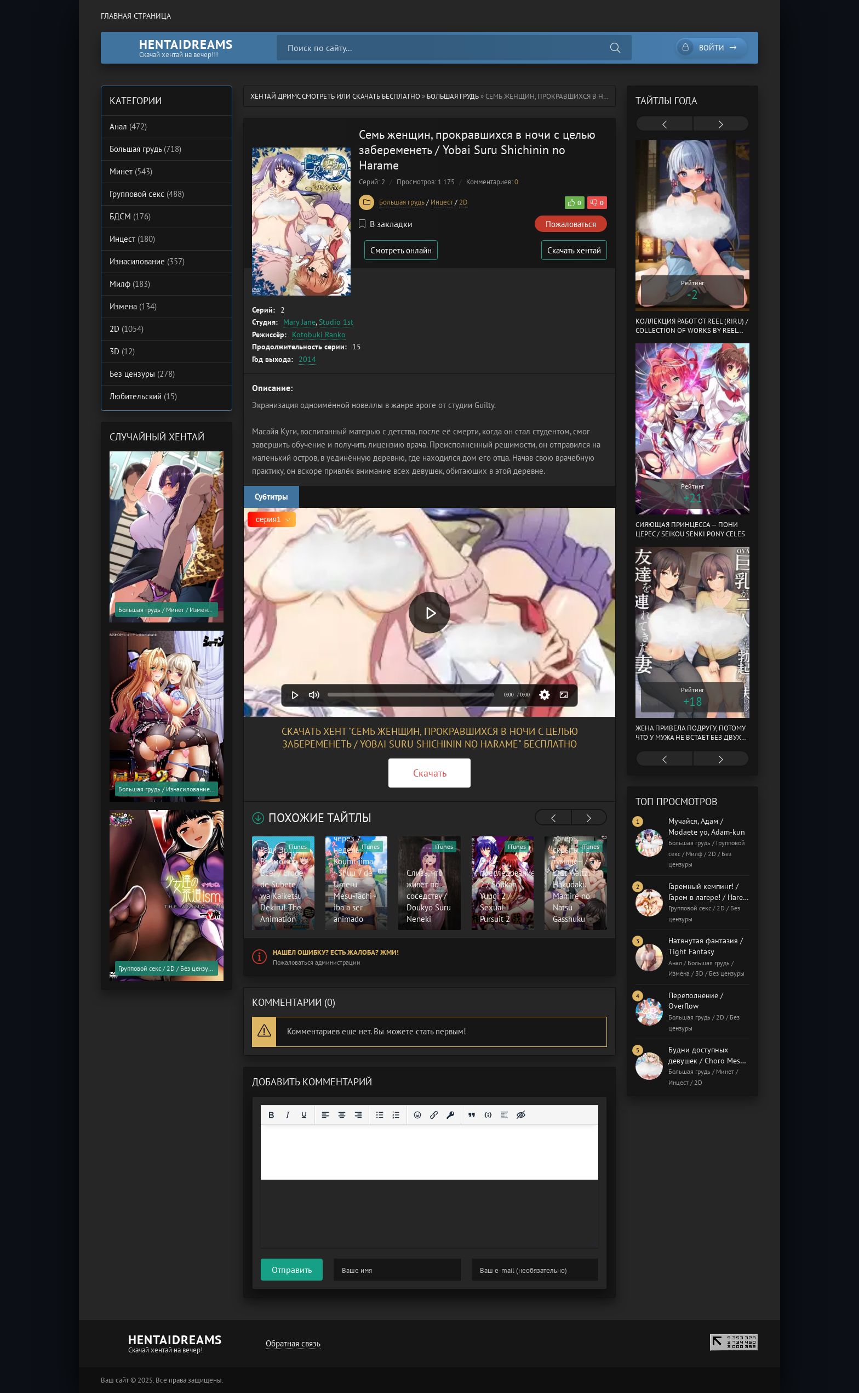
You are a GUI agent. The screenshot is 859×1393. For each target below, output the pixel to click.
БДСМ (130, 216)
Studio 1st (336, 322)
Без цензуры (142, 374)
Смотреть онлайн (401, 250)
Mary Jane (299, 322)
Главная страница (136, 16)
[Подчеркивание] (304, 1115)
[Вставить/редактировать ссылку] (434, 1115)
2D (463, 202)
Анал (128, 126)
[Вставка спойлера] (504, 1115)
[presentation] (553, 818)
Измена (133, 306)
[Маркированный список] (379, 1115)
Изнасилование (147, 261)
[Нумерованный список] (396, 1115)
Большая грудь (453, 96)
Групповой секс (147, 194)
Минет (131, 171)
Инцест (442, 202)
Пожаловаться (571, 224)
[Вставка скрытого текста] (521, 1115)
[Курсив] (287, 1115)
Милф (130, 284)
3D (122, 351)
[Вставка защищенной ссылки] (450, 1115)
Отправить (292, 1269)
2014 (307, 359)
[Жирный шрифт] (271, 1115)
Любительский (143, 396)
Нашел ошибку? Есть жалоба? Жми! (336, 952)
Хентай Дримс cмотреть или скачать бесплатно (335, 96)
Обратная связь (293, 1343)
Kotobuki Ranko (319, 334)
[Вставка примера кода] (488, 1115)
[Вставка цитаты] (471, 1115)
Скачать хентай (574, 250)
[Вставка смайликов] (417, 1115)
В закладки (386, 223)
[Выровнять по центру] (342, 1115)
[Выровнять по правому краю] (358, 1115)
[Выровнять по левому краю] (325, 1115)
